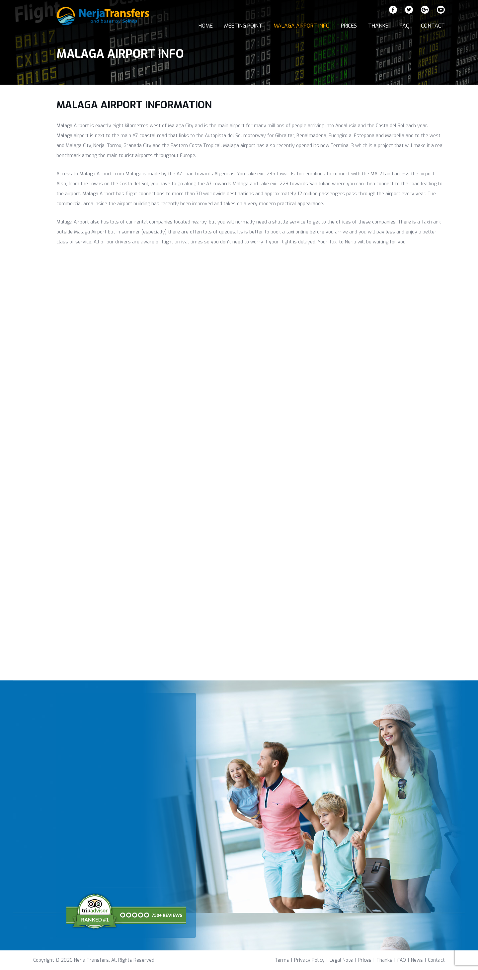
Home (206, 25)
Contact (433, 25)
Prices (349, 25)
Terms (282, 960)
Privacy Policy (309, 960)
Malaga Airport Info (302, 25)
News (417, 960)
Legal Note (341, 960)
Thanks (378, 25)
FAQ (405, 25)
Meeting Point (243, 25)
